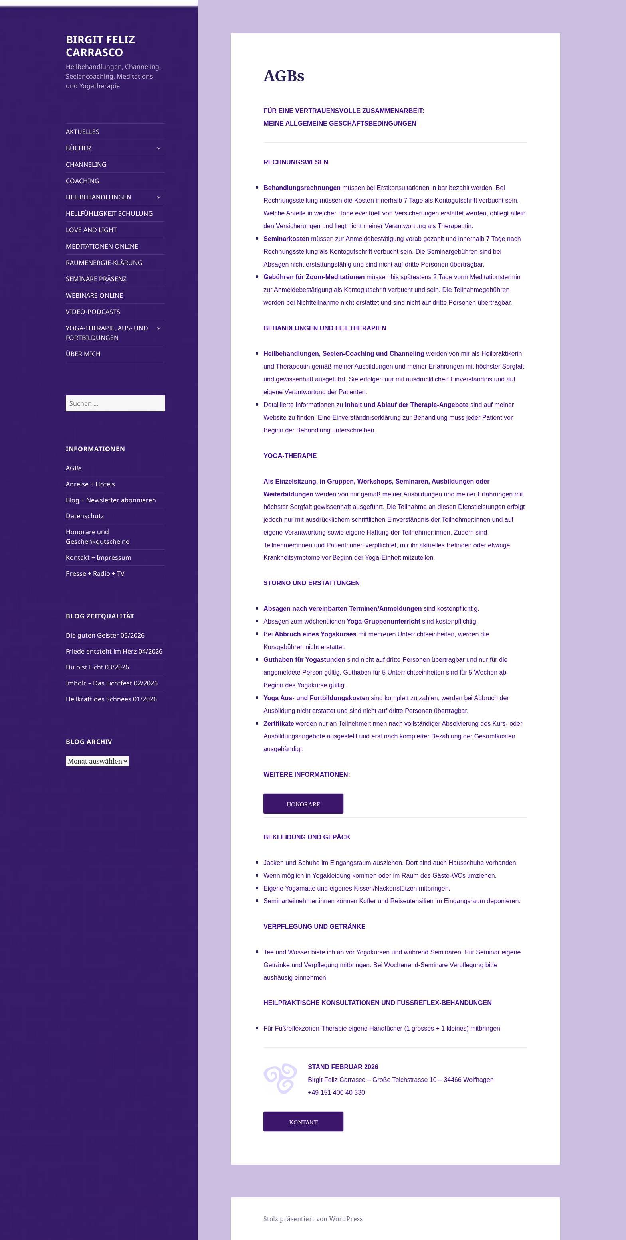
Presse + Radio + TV (95, 573)
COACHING (82, 180)
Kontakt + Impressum (98, 557)
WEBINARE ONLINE (94, 295)
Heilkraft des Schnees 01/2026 (111, 699)
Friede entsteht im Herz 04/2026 (114, 651)
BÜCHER (78, 148)
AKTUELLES (82, 131)
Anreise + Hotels (90, 484)
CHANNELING (86, 164)
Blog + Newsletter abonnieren (111, 500)
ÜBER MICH (83, 353)
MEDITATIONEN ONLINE (102, 246)
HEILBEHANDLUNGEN (98, 197)
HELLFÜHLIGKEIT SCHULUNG (109, 213)
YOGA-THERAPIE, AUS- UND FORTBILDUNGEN (107, 333)
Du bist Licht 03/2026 (97, 667)
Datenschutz (85, 515)
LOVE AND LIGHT (91, 229)
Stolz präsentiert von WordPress (313, 1218)
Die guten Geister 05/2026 (105, 635)
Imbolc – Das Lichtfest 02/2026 (112, 683)
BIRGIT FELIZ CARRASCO (100, 45)
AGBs (74, 468)
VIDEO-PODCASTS (93, 311)
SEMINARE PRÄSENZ (96, 278)
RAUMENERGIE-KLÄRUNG (104, 262)
